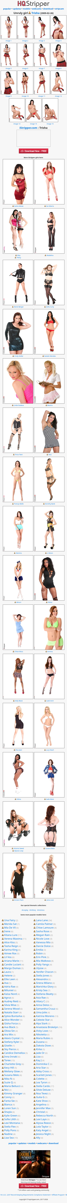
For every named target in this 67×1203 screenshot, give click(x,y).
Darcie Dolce (43, 946)
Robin (39, 953)
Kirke (39, 1049)
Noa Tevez (42, 1093)
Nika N (8, 1078)
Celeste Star (43, 1019)
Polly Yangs (42, 964)
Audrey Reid (11, 1001)
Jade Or (40, 1052)
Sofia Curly (50, 307)
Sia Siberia (50, 206)
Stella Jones (42, 975)
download (48, 8)
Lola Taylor (42, 1126)
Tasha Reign (11, 946)
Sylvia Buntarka (13, 1016)
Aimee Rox (10, 953)
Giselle (8, 1045)
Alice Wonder (11, 1019)
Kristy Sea (41, 990)
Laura (7, 971)
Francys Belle (18, 504)
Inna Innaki (10, 1056)
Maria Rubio (43, 1038)
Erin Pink (41, 957)
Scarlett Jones (44, 1075)
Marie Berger (19, 307)
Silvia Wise (10, 1005)
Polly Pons (10, 1130)
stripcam (59, 8)
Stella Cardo (43, 1086)
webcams (36, 8)
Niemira (19, 553)
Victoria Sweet (19, 848)
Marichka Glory (45, 986)
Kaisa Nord (10, 994)
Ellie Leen (9, 979)
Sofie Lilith (10, 1119)
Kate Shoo (42, 1100)
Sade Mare (50, 799)
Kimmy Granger (13, 1093)
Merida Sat (10, 924)
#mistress (40, 910)
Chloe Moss (18, 651)
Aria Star (41, 1067)
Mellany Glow (12, 1071)
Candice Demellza (14, 1052)
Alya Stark (41, 1023)
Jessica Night (43, 1134)
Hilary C (40, 1001)
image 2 (25, 39)
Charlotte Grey (12, 1064)
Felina (50, 602)
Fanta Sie (9, 1100)
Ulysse (39, 968)
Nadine (8, 1134)
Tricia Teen (19, 454)
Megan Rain (43, 935)
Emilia (39, 949)
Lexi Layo (41, 1119)
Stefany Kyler (11, 1041)
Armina (50, 651)
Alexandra (42, 979)
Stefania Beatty (45, 994)
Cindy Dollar (18, 356)
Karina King (11, 949)
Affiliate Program (58, 1195)
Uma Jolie (41, 1012)
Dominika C (42, 1064)
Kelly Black (19, 701)
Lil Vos (7, 957)
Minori (18, 602)
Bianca (8, 1104)
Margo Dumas (12, 968)
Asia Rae (41, 997)
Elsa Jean (18, 750)
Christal (40, 1111)
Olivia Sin (9, 1030)
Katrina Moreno (45, 1016)
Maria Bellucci (12, 1086)
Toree (7, 1060)
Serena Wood (12, 1008)
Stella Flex (10, 1126)
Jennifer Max (43, 1108)
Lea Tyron (41, 1082)
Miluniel (8, 990)
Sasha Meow (18, 206)
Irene (7, 931)
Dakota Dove (43, 1045)
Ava (6, 982)
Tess (50, 454)
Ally (38, 1137)
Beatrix (50, 405)
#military (32, 910)
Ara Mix (8, 1034)
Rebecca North (44, 1115)
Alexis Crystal (11, 1038)
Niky (18, 255)
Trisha (35, 13)
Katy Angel (42, 1130)
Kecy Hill (9, 1067)
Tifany (18, 258)
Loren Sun (10, 1108)
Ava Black (9, 1027)
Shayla (8, 1111)
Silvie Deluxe (43, 1089)
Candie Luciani (12, 964)
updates (17, 8)
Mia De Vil (10, 927)
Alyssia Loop (18, 851)
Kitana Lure (10, 935)
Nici (6, 1089)
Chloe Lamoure (45, 927)
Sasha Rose (42, 931)
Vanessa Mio (43, 942)
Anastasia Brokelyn (47, 1027)
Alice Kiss (9, 942)
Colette (40, 1078)
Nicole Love (42, 938)
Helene (8, 975)
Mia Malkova (43, 960)
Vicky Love (42, 1030)
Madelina (50, 255)
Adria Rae (9, 986)
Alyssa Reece (43, 1122)
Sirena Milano (44, 982)
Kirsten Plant (18, 900)
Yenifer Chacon (44, 971)
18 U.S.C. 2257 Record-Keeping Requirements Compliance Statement (25, 1195)
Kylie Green (10, 1115)
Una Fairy (9, 920)
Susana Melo (50, 848)
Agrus (7, 997)
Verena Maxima (13, 938)
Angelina (41, 1104)
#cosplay (25, 910)
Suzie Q (8, 1082)
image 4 (58, 39)
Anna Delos (42, 1005)
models (26, 8)
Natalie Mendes (50, 356)
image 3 (42, 39)
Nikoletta (41, 1034)
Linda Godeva (19, 405)
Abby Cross (42, 1071)
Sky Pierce (10, 1049)
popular (7, 8)
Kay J (39, 1060)
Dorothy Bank (50, 504)
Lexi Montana (12, 1122)
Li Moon (50, 553)
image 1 (9, 39)
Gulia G (40, 1097)
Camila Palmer (44, 924)
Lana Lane (42, 920)
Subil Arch (50, 701)
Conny (8, 1097)
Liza (38, 1056)
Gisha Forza (11, 1023)
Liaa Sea (9, 1137)
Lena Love (50, 900)
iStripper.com (28, 128)
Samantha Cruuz (45, 1008)
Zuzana (40, 1041)
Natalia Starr (11, 1012)
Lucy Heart (50, 750)
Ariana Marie (11, 960)
